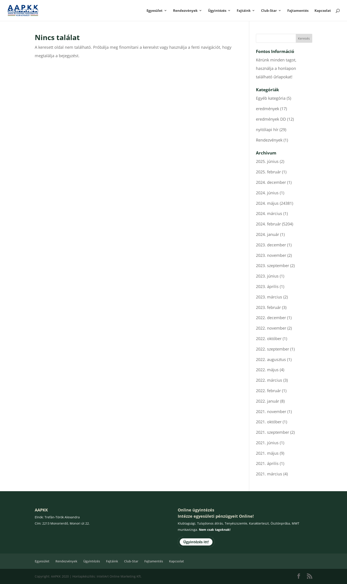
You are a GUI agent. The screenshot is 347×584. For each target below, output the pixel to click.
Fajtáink (244, 11)
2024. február (268, 224)
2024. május (267, 203)
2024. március (269, 213)
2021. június (267, 442)
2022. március (269, 380)
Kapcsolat (322, 11)
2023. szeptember (272, 265)
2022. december (271, 317)
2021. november (271, 411)
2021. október (269, 421)
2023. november (271, 255)
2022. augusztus (271, 359)
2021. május (267, 453)
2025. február (268, 171)
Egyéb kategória (271, 98)
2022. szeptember (272, 349)
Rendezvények (185, 11)
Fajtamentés (297, 11)
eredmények (267, 108)
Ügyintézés (217, 11)
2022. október (269, 338)
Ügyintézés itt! (196, 541)
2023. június (267, 276)
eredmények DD (271, 119)
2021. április (267, 463)
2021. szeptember (272, 432)
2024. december (271, 182)
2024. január (267, 234)
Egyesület (155, 11)
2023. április (267, 286)
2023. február (268, 307)
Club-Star (269, 11)
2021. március (269, 474)
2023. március (269, 297)
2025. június (267, 161)
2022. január (267, 401)
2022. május (267, 369)
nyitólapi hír (267, 129)
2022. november (271, 328)
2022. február (268, 390)
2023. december (271, 244)
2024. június (267, 192)
